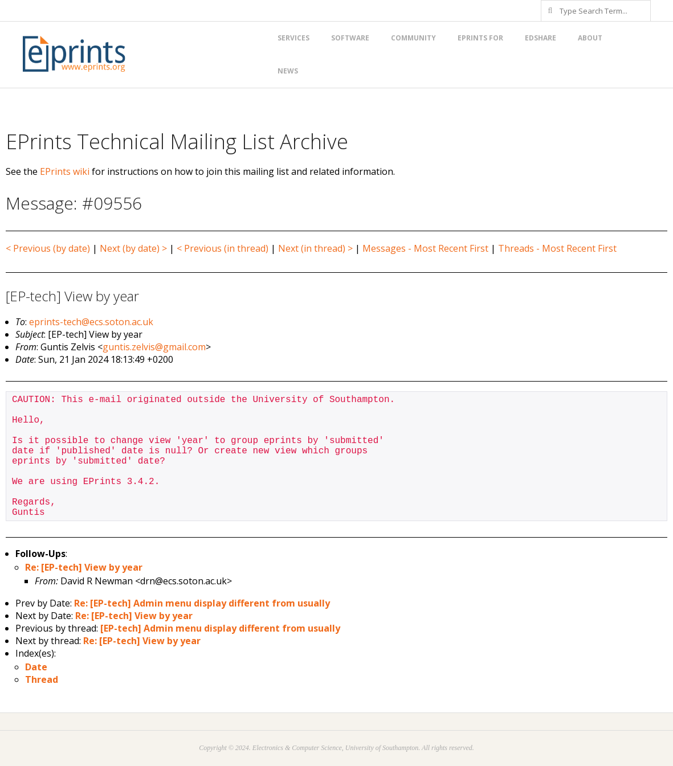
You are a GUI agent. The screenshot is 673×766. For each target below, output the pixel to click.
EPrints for (480, 38)
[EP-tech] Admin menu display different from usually (220, 628)
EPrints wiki (64, 171)
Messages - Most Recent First (425, 248)
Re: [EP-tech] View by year (83, 567)
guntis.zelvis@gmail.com (154, 347)
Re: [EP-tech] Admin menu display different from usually (202, 603)
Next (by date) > (133, 248)
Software (350, 38)
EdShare (540, 38)
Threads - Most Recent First (557, 248)
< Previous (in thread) (222, 248)
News (288, 71)
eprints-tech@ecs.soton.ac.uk (91, 322)
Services (293, 38)
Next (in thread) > (315, 248)
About (590, 38)
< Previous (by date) (48, 248)
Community (413, 38)
